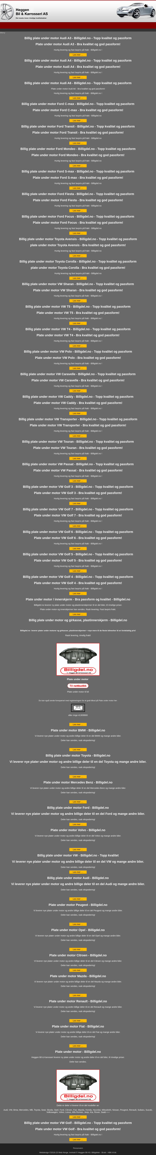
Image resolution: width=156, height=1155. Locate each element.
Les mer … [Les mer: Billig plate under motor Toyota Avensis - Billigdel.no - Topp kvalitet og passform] (78, 256)
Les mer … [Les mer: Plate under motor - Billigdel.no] (78, 1117)
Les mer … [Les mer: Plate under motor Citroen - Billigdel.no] (78, 970)
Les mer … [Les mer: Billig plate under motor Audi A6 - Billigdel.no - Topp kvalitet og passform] (78, 98)
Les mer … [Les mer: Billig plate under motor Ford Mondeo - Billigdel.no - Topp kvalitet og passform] (78, 166)
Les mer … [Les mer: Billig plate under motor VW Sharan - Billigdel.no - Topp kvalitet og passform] (78, 301)
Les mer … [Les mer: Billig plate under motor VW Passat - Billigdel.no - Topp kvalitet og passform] (78, 481)
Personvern (78, 1148)
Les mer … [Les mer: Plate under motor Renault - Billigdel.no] (78, 1021)
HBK (110, 1152)
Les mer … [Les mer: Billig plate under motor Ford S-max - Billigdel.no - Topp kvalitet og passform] (78, 188)
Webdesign (44, 1152)
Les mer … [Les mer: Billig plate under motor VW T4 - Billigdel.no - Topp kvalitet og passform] (78, 346)
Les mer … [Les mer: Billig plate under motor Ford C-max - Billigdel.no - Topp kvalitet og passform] (78, 120)
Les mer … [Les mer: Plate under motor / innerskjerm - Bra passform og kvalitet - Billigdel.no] (78, 614)
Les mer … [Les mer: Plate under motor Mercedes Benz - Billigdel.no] (78, 802)
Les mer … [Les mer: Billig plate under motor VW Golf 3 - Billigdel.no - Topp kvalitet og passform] (78, 503)
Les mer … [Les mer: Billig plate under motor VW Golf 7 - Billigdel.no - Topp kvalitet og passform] (78, 526)
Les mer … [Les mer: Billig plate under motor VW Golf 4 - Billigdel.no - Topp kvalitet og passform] (78, 593)
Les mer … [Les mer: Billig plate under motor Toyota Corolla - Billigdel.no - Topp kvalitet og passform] (78, 278)
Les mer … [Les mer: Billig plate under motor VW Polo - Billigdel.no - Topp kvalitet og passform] (78, 368)
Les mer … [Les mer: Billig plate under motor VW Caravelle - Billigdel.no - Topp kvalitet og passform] (78, 391)
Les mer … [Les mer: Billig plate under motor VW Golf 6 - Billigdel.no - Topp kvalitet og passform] (78, 548)
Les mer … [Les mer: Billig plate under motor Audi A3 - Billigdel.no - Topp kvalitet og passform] (78, 55)
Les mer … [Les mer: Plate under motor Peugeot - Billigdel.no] (78, 924)
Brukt (104, 1152)
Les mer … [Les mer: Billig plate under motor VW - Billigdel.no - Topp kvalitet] (78, 872)
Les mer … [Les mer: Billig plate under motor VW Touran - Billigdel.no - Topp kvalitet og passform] (78, 458)
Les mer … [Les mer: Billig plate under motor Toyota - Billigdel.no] (78, 776)
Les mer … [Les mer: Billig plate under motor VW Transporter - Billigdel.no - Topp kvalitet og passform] (78, 436)
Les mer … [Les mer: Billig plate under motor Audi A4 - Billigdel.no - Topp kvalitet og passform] (78, 77)
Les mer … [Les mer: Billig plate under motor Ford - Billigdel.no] (78, 824)
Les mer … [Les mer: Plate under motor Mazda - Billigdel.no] (78, 995)
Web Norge (63, 1152)
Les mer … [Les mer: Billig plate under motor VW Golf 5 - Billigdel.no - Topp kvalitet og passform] (78, 571)
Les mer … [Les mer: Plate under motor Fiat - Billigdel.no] (78, 1046)
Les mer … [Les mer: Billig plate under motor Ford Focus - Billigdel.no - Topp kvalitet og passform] (78, 233)
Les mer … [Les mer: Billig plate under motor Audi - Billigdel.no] (78, 899)
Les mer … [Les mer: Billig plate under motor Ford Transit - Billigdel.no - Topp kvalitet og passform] (78, 143)
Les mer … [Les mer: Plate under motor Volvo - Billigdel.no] (78, 849)
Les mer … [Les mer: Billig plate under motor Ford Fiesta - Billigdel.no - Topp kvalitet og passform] (78, 210)
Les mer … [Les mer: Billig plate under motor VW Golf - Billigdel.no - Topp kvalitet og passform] (78, 1139)
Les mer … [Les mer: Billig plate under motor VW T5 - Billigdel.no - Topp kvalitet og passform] (78, 323)
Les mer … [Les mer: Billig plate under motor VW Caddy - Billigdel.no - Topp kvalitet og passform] (78, 413)
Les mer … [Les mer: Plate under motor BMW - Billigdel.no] (78, 749)
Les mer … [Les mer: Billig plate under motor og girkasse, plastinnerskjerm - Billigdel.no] (78, 724)
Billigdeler (96, 1152)
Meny (2, 33)
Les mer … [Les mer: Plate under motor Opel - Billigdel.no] (78, 949)
